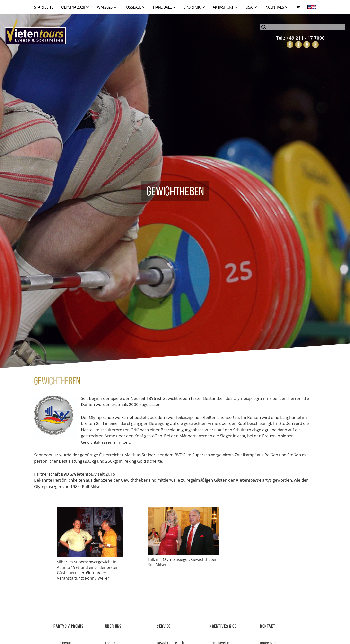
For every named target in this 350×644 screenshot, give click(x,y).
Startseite (43, 7)
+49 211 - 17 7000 (305, 38)
